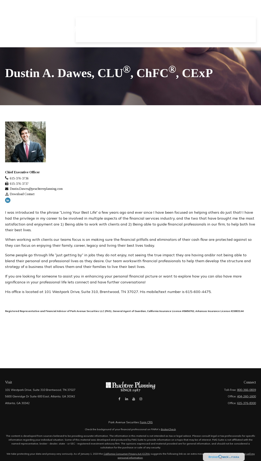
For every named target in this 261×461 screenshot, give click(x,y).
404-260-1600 (246, 396)
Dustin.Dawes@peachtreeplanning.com (36, 188)
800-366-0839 (246, 390)
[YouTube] (133, 401)
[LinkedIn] (7, 200)
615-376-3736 (19, 178)
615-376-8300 (246, 403)
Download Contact (22, 194)
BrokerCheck (168, 429)
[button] (100, 13)
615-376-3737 (19, 183)
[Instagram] (141, 401)
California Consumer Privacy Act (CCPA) (127, 453)
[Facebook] (119, 401)
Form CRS (146, 422)
